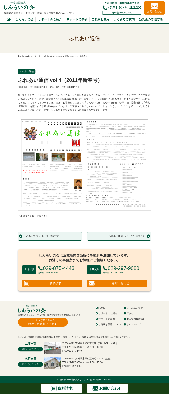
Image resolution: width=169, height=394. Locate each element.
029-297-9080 (74, 362)
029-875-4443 (124, 7)
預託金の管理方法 (150, 19)
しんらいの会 (24, 19)
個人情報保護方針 (136, 319)
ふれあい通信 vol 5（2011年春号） (127, 236)
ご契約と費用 (100, 19)
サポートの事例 (76, 19)
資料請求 (55, 283)
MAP (113, 343)
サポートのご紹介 (50, 19)
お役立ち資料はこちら (42, 322)
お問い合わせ (120, 283)
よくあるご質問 (124, 19)
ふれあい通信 (27, 71)
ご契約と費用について (110, 324)
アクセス (131, 313)
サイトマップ (134, 324)
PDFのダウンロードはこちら (33, 216)
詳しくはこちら (30, 349)
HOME (101, 308)
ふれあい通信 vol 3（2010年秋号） (42, 236)
